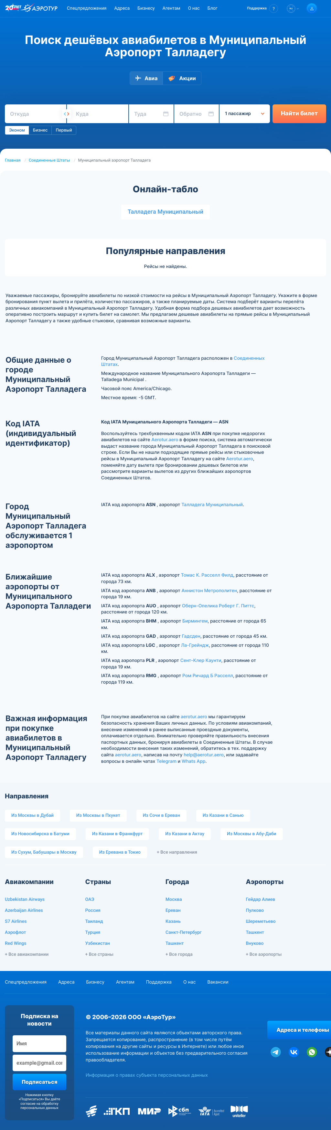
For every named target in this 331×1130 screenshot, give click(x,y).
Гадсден (191, 636)
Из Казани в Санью (223, 815)
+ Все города (179, 954)
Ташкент (175, 943)
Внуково (255, 943)
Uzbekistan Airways (25, 899)
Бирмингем (195, 621)
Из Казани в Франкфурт (117, 834)
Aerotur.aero (164, 439)
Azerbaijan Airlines (24, 910)
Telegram (166, 761)
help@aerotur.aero (204, 755)
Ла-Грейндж (195, 645)
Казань (173, 921)
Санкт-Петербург (184, 932)
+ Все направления (177, 852)
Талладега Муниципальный (165, 211)
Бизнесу (146, 8)
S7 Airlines (16, 921)
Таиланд (94, 921)
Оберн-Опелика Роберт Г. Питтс (218, 606)
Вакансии (217, 982)
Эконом (17, 130)
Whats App (193, 761)
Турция (93, 932)
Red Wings (15, 943)
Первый (64, 130)
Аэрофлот (15, 932)
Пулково (255, 910)
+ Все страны (99, 954)
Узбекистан (97, 943)
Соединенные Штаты (49, 160)
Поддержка (159, 982)
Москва (174, 899)
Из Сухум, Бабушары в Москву (44, 852)
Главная (13, 160)
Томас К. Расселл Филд (207, 575)
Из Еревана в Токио (120, 852)
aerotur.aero (194, 717)
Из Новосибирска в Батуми (40, 834)
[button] (262, 8)
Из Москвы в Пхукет (98, 815)
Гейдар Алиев (260, 899)
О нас (194, 8)
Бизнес (40, 130)
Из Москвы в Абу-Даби (251, 834)
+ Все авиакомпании (26, 954)
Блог (213, 8)
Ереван (173, 910)
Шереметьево (261, 921)
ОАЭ (89, 899)
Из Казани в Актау (184, 834)
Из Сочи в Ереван (161, 815)
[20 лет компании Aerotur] (13, 8)
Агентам (171, 8)
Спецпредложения (86, 8)
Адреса (122, 8)
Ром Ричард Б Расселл (207, 675)
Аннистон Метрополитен (209, 590)
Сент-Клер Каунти (200, 660)
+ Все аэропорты (264, 954)
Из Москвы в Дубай (32, 815)
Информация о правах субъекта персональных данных (147, 1075)
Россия (93, 910)
